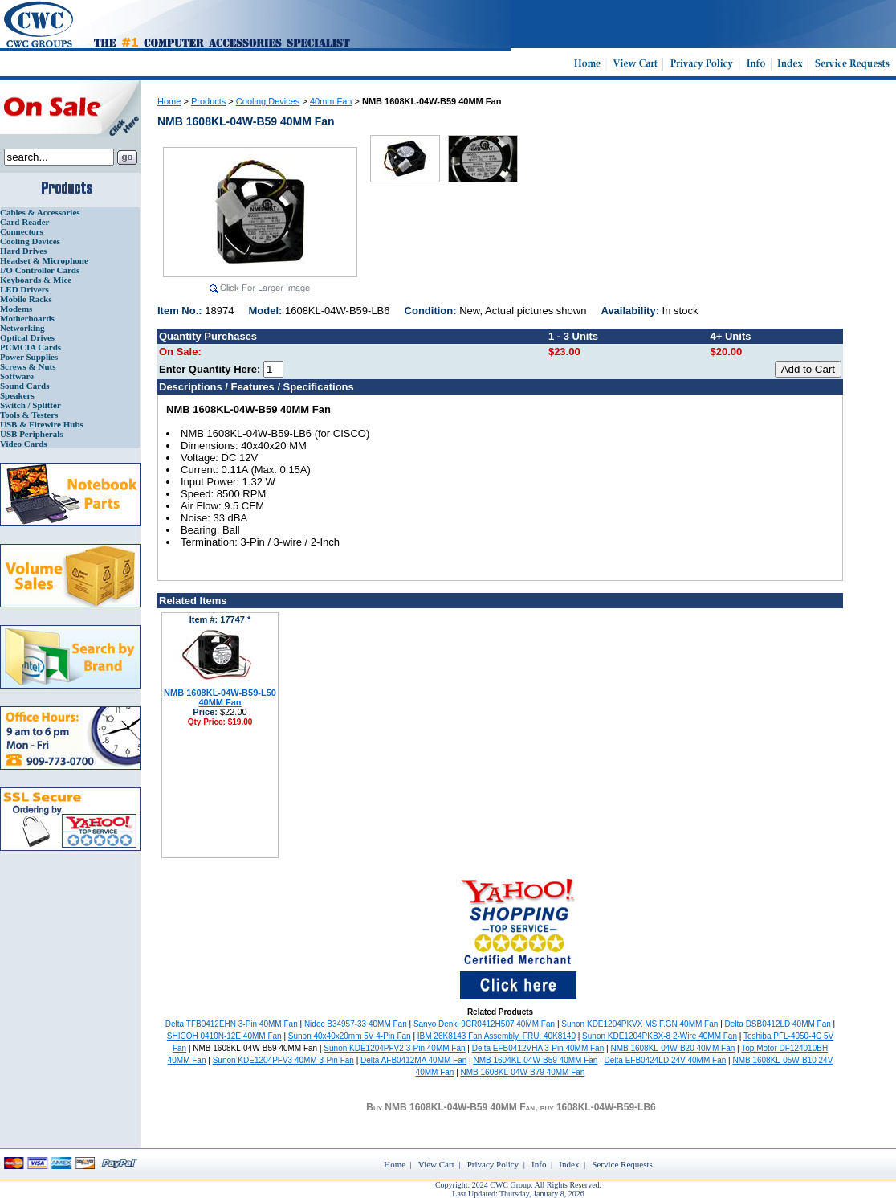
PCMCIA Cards (30, 347)
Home (169, 101)
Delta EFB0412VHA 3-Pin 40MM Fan (538, 1048)
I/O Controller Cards (39, 270)
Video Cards (23, 443)
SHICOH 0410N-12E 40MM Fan (224, 1036)
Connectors (21, 231)
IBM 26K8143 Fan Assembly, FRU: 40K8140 (496, 1036)
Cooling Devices (30, 241)
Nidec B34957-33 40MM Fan (355, 1024)
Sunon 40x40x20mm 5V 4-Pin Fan (349, 1036)
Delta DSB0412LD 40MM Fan (778, 1024)
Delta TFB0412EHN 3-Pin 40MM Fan (231, 1024)
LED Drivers (24, 289)
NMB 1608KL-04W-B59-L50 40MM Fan (220, 697)
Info (538, 1164)
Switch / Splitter (30, 405)
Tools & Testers (29, 414)
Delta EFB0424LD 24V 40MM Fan (666, 1060)
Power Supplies (29, 357)
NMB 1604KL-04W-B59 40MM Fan (535, 1060)
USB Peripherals (31, 434)
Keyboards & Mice (35, 279)
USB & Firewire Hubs (41, 424)
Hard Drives (23, 251)
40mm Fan (331, 101)
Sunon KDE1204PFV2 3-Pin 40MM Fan (394, 1048)
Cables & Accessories (40, 212)
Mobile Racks (25, 299)
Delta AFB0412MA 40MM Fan (413, 1060)
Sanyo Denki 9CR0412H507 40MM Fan (484, 1024)
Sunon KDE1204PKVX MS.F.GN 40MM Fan (639, 1024)
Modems (16, 308)
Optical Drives (27, 337)
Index (569, 1164)
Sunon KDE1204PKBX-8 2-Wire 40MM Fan (659, 1036)
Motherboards (27, 318)
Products (208, 101)
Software (17, 376)
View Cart (436, 1164)
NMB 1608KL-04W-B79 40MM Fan (523, 1072)
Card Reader (24, 222)
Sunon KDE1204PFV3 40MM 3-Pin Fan (283, 1060)
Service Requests (622, 1164)
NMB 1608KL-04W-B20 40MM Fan (672, 1048)
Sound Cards (24, 385)
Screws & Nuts (27, 366)
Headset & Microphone (44, 260)
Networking (22, 328)
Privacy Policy (493, 1164)
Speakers (17, 395)
